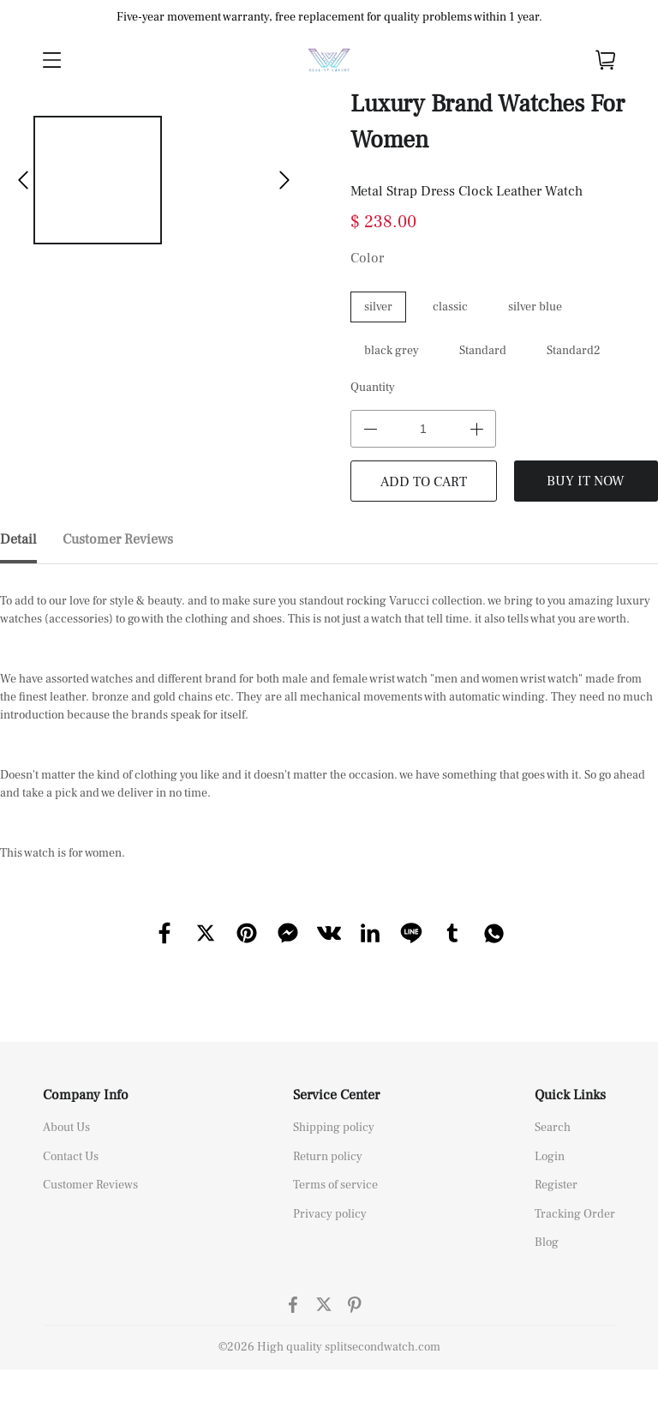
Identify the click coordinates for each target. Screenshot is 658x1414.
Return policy (327, 1156)
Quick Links (570, 1095)
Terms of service (335, 1185)
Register (556, 1185)
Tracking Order (575, 1214)
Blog (547, 1242)
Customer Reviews (90, 1185)
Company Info (86, 1095)
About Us (66, 1127)
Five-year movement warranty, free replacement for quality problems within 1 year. (329, 17)
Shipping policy (333, 1127)
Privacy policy (330, 1214)
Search (553, 1127)
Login (550, 1156)
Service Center (336, 1095)
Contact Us (71, 1156)
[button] (23, 180)
